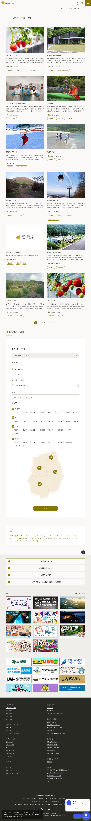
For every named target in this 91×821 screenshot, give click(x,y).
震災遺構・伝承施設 (63, 70)
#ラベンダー (62, 538)
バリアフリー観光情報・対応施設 (56, 733)
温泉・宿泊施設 (47, 385)
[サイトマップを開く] (88, 3)
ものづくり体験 (11, 118)
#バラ (20, 536)
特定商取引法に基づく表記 (54, 779)
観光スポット (47, 369)
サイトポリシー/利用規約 (54, 776)
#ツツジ (11, 538)
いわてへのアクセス (11, 770)
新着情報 (49, 767)
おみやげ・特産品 (11, 753)
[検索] (77, 3)
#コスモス (75, 536)
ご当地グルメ (69, 215)
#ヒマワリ (35, 536)
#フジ (56, 538)
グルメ (47, 374)
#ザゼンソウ (41, 538)
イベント (8, 762)
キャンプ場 (60, 118)
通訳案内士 (50, 711)
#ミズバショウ (27, 536)
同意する (36, 814)
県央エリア (9, 711)
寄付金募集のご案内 (53, 753)
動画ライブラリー (52, 731)
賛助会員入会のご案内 (53, 748)
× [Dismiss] (88, 801)
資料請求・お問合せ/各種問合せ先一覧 (58, 770)
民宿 (68, 118)
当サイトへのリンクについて (55, 773)
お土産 (59, 215)
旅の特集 (8, 728)
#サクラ (11, 536)
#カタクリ (28, 538)
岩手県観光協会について (21, 805)
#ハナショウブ (75, 538)
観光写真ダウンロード (53, 725)
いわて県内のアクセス (12, 773)
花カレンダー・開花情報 (12, 733)
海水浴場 (60, 159)
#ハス (16, 538)
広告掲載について (80, 593)
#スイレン (68, 536)
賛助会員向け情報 (52, 745)
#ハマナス (42, 541)
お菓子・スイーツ (21, 70)
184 (51, 322)
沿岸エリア (9, 716)
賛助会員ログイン (52, 742)
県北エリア (9, 719)
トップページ (62, 8)
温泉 (18, 263)
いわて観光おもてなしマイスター (56, 714)
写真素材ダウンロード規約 (54, 728)
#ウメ (68, 538)
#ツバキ (56, 536)
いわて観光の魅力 (11, 708)
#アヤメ (11, 541)
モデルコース (9, 731)
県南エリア (9, 714)
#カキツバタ (31, 541)
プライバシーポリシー (53, 782)
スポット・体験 (10, 739)
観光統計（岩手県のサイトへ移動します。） (40, 805)
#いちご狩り (49, 538)
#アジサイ (49, 536)
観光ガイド (50, 708)
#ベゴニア (42, 536)
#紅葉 (16, 536)
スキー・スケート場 (21, 167)
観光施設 (10, 70)
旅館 (24, 263)
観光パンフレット (51, 722)
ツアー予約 (9, 756)
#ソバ (16, 541)
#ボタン (61, 536)
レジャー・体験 (47, 380)
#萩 (37, 541)
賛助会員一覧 (51, 750)
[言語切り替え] (81, 3)
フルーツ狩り (33, 70)
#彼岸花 (21, 538)
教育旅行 (49, 762)
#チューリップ (23, 541)
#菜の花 (34, 538)
